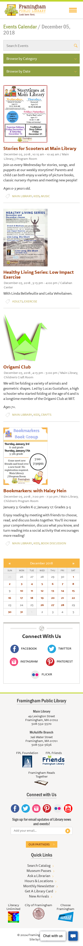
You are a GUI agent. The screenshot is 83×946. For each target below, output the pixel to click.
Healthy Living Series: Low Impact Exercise (38, 274)
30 (9, 612)
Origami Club (17, 366)
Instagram (24, 661)
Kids (36, 196)
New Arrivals (39, 896)
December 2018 (41, 563)
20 (52, 598)
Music (45, 196)
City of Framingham (38, 905)
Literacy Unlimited (13, 907)
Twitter (59, 648)
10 (21, 590)
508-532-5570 (41, 723)
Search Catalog (38, 865)
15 (73, 590)
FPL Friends (54, 752)
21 (62, 598)
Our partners (39, 844)
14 (62, 590)
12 (42, 590)
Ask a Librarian (38, 876)
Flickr (41, 674)
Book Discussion (53, 543)
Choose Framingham (65, 907)
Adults (17, 301)
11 (32, 590)
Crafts (46, 414)
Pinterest (59, 661)
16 (9, 598)
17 (21, 598)
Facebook (23, 648)
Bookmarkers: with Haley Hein (34, 490)
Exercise (30, 301)
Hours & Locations (39, 881)
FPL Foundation (27, 752)
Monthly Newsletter (38, 886)
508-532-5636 (41, 744)
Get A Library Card (39, 891)
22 (73, 598)
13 (52, 590)
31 (21, 612)
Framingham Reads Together (41, 774)
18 (31, 598)
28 (62, 605)
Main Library (22, 196)
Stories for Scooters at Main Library (39, 148)
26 (42, 605)
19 (42, 598)
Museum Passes (39, 871)
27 (52, 605)
